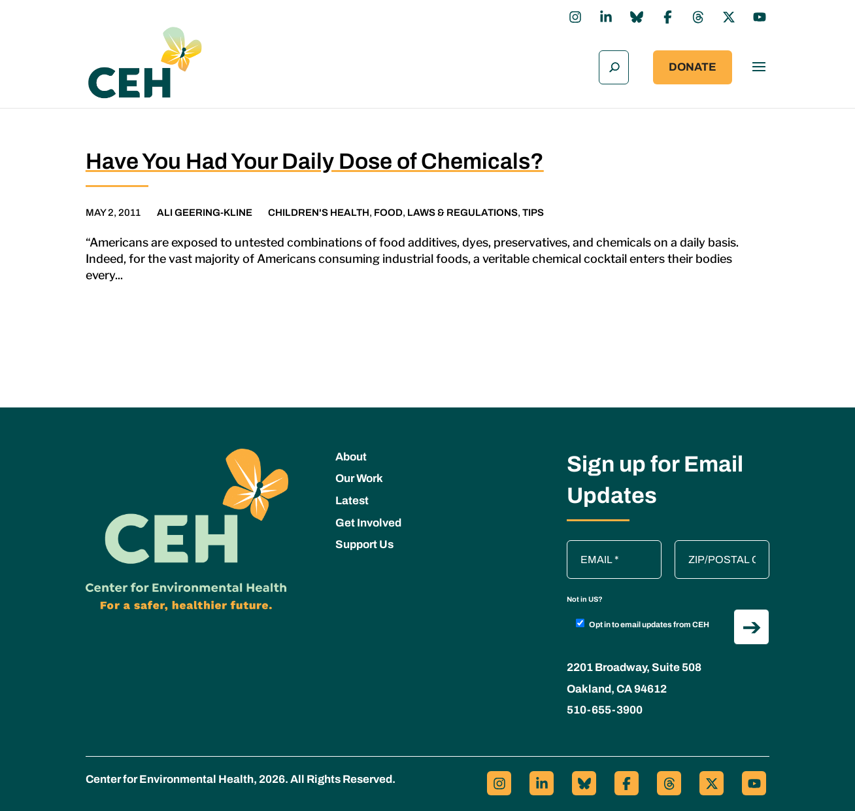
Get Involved (368, 519)
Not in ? (585, 595)
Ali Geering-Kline (204, 208)
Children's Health (318, 208)
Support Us (364, 541)
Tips (533, 208)
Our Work (359, 475)
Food (388, 208)
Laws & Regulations (462, 208)
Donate (692, 66)
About (351, 453)
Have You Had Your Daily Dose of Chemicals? (315, 157)
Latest (352, 497)
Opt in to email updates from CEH (642, 620)
